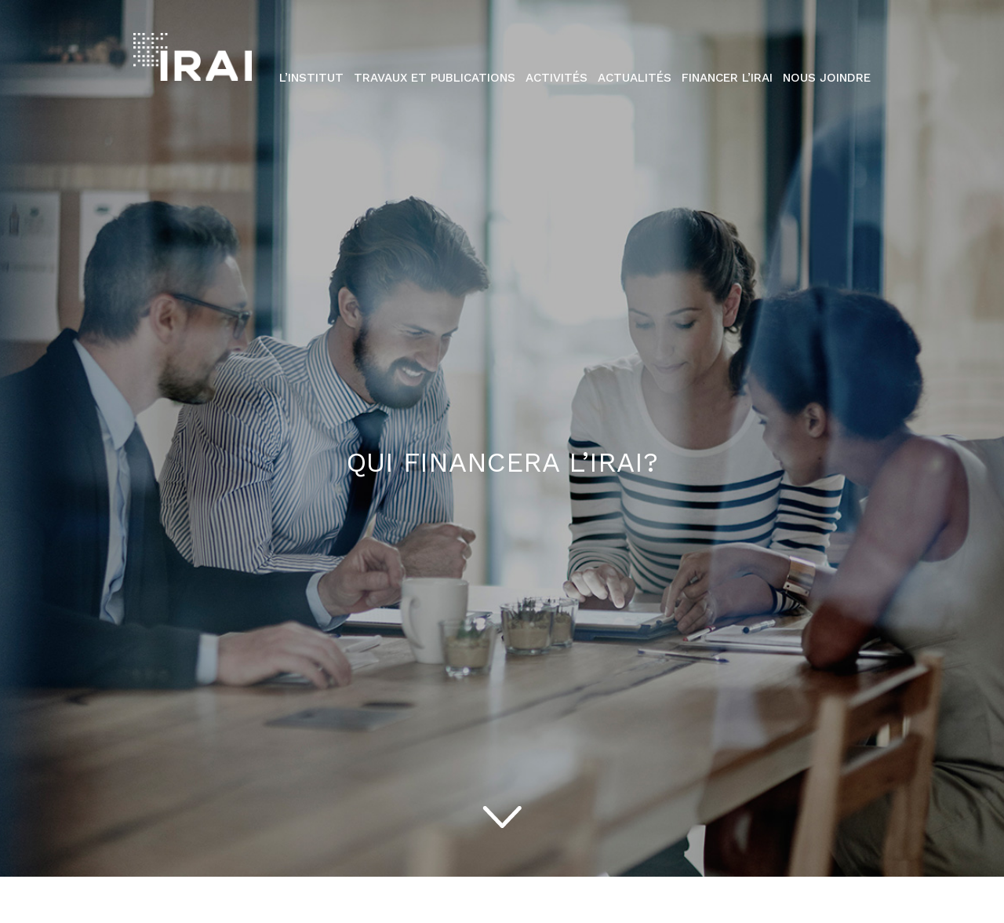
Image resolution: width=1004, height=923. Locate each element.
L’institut (311, 78)
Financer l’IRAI (727, 78)
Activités (556, 78)
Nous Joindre (827, 78)
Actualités (634, 78)
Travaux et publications (434, 78)
